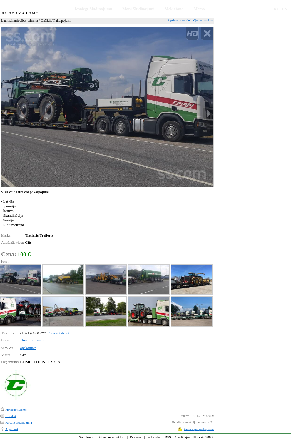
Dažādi (46, 21)
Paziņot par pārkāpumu (199, 429)
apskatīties (28, 347)
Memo (199, 9)
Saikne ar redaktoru (112, 437)
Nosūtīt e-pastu (32, 340)
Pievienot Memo (16, 409)
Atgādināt (11, 429)
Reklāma (136, 437)
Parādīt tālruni (58, 333)
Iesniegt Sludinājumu (93, 9)
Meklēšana (174, 9)
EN (284, 9)
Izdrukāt (10, 416)
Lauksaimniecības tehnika (19, 21)
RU (277, 9)
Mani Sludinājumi (138, 9)
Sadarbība (153, 437)
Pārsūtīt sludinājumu (18, 422)
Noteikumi (85, 437)
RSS (168, 437)
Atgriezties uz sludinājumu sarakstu (190, 20)
